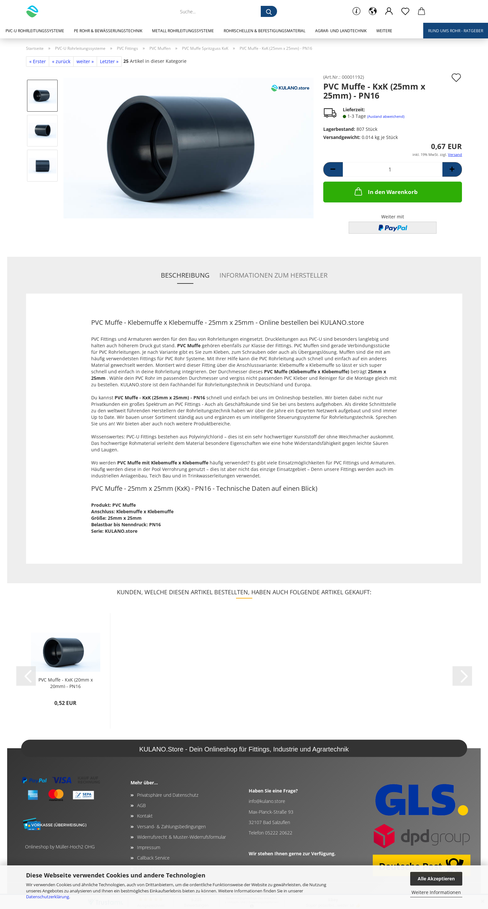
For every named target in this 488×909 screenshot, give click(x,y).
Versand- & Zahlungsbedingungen (171, 826)
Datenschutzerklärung (47, 897)
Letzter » (109, 61)
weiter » (85, 61)
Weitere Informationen (436, 892)
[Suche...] (269, 11)
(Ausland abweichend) (385, 116)
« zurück (61, 61)
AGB (141, 805)
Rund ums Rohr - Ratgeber (455, 31)
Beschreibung (185, 275)
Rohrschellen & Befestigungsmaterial (264, 31)
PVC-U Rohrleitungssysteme (35, 31)
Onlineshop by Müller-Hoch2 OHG (60, 847)
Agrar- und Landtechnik (341, 31)
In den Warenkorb (385, 191)
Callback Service (153, 858)
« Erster (37, 61)
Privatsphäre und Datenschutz (167, 795)
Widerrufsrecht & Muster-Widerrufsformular (181, 837)
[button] (373, 11)
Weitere (384, 31)
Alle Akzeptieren (436, 878)
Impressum (148, 847)
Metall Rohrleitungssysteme (183, 31)
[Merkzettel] (405, 11)
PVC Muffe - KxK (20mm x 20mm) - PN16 (65, 682)
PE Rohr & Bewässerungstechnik (108, 31)
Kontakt (145, 816)
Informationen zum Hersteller (273, 275)
